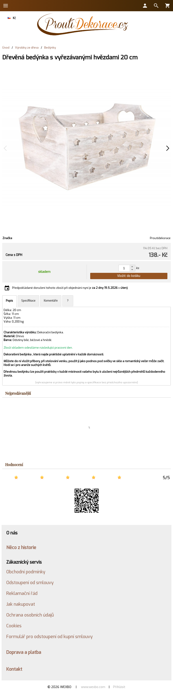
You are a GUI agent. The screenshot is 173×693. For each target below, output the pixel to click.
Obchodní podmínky (25, 572)
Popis (9, 301)
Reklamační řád (21, 593)
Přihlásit (119, 687)
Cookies (14, 626)
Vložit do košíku (128, 276)
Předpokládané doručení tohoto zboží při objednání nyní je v (70, 288)
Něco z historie (21, 547)
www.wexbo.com (93, 687)
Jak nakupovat (20, 604)
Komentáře (51, 301)
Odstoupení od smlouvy (30, 582)
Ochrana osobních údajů (30, 615)
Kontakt (14, 669)
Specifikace (28, 301)
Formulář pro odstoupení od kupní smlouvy (49, 636)
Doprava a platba (23, 652)
